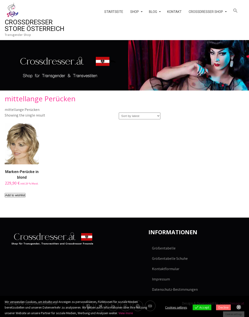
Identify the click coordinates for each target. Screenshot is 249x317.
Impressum (161, 279)
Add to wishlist (15, 195)
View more (126, 313)
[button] (237, 11)
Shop (134, 12)
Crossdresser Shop (206, 12)
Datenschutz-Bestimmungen (175, 289)
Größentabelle (164, 248)
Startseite (113, 12)
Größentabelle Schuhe (170, 258)
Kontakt (174, 12)
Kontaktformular (165, 268)
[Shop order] (139, 116)
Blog (153, 12)
